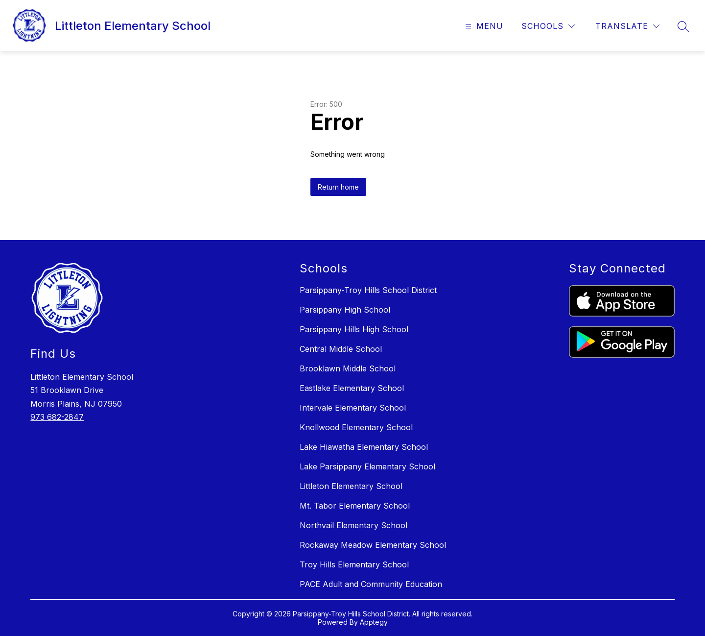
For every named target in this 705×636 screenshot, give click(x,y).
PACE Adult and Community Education (371, 584)
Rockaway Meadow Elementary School (373, 545)
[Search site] (683, 26)
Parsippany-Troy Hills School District (368, 290)
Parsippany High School (345, 310)
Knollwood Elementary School (356, 427)
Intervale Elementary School (353, 408)
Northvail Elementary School (353, 525)
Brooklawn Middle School (348, 368)
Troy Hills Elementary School (354, 564)
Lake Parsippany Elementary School (367, 466)
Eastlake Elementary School (352, 388)
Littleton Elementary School (351, 486)
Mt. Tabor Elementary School (355, 506)
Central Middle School (341, 349)
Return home (338, 187)
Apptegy (374, 622)
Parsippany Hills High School (354, 329)
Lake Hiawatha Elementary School (364, 447)
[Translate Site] (627, 26)
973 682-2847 (57, 417)
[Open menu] (483, 26)
